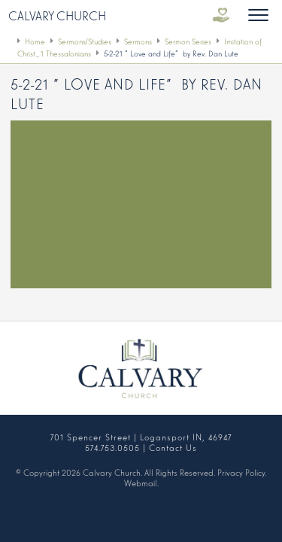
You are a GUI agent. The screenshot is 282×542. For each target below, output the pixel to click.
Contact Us (173, 447)
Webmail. (141, 483)
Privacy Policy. (241, 472)
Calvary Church (57, 15)
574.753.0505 (112, 447)
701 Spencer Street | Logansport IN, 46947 (141, 437)
